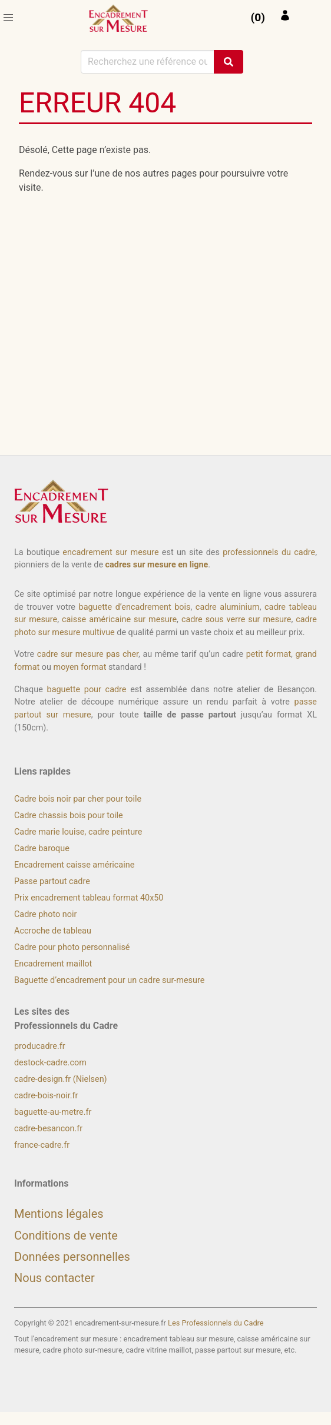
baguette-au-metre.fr (52, 1112)
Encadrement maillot (53, 964)
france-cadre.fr (41, 1145)
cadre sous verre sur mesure (236, 619)
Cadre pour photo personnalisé (72, 947)
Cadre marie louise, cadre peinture (78, 832)
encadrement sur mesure (110, 552)
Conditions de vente (66, 1235)
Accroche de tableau (52, 931)
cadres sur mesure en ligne (156, 565)
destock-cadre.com (50, 1063)
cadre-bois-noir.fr (46, 1096)
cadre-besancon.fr (48, 1129)
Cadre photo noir (45, 914)
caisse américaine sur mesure (119, 619)
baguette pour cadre (87, 690)
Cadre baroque (41, 848)
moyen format (80, 667)
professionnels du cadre (269, 552)
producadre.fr (39, 1046)
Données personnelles (72, 1257)
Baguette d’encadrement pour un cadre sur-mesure (109, 980)
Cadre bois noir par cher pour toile (77, 799)
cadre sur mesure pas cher (87, 654)
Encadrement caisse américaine (74, 865)
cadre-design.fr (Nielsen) (60, 1079)
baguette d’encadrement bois (135, 607)
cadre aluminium (228, 607)
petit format (268, 654)
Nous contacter (54, 1278)
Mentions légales (59, 1214)
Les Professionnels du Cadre (216, 1322)
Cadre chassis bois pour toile (68, 816)
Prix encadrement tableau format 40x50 (88, 898)
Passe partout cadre (52, 881)
